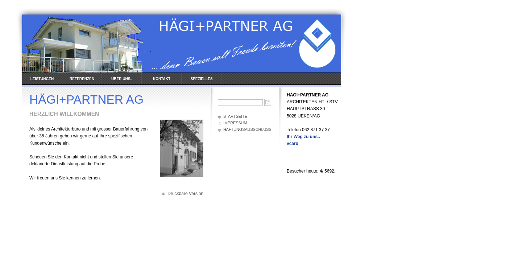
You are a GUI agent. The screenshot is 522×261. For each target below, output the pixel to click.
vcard (292, 143)
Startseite (235, 116)
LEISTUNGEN (42, 79)
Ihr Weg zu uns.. (303, 136)
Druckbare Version (185, 193)
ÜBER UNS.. (121, 79)
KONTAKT (161, 79)
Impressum (235, 123)
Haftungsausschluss (247, 129)
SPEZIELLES (201, 79)
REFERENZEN (82, 79)
